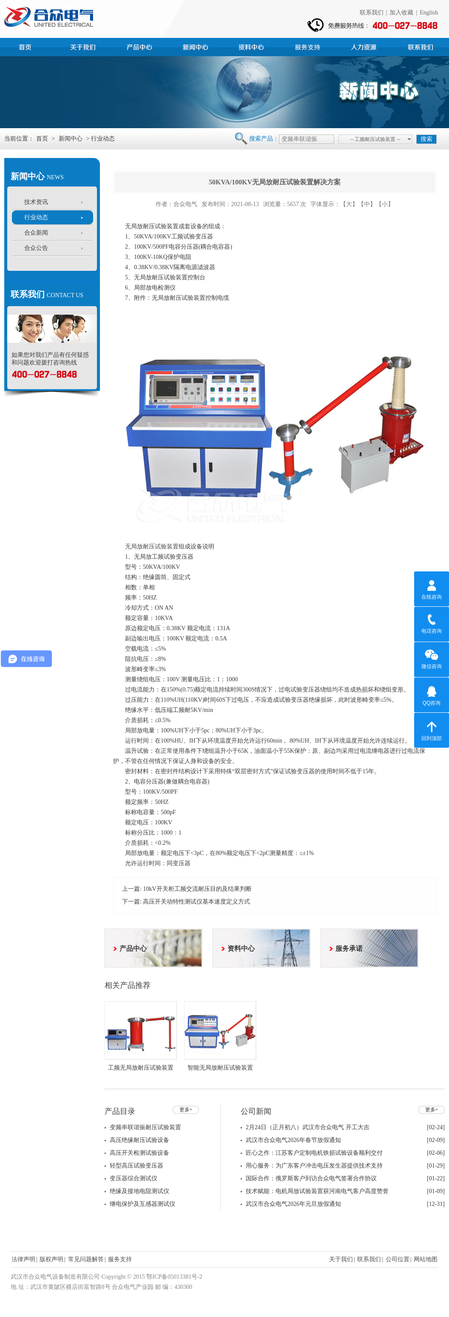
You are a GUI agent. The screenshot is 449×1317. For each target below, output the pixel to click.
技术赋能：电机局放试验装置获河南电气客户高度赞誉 (317, 1191)
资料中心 (252, 46)
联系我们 (372, 12)
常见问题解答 (86, 1259)
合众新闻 (36, 233)
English (429, 12)
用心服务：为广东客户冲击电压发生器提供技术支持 (314, 1165)
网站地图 (426, 1259)
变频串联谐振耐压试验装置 (145, 1127)
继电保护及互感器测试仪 (142, 1204)
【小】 (385, 204)
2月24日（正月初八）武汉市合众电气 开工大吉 (307, 1127)
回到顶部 (431, 729)
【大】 (349, 204)
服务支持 (309, 46)
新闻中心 (196, 46)
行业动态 (36, 217)
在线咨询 (431, 588)
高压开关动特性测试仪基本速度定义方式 (196, 901)
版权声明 (51, 1259)
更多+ (186, 1110)
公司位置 (397, 1259)
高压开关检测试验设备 (139, 1153)
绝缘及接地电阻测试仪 (139, 1191)
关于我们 (341, 1259)
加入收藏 (401, 12)
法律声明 (23, 1259)
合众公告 (36, 248)
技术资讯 (36, 202)
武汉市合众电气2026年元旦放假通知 (293, 1204)
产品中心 (140, 46)
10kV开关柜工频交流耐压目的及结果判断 (197, 889)
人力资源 (365, 46)
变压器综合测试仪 (133, 1178)
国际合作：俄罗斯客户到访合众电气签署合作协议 (311, 1178)
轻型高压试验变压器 (136, 1165)
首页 (28, 46)
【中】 (367, 204)
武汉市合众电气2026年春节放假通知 (293, 1140)
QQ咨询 (432, 694)
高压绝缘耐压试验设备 (139, 1140)
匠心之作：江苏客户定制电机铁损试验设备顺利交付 (314, 1153)
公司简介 (84, 46)
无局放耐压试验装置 (152, 546)
